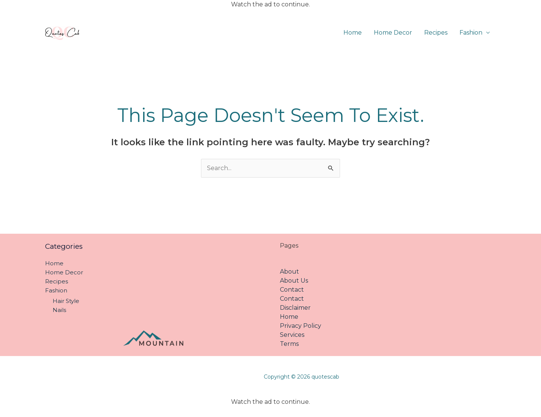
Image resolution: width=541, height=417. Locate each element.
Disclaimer (295, 307)
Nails (59, 310)
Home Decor (393, 32)
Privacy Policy (300, 325)
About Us (294, 280)
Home (352, 32)
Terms (289, 343)
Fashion (470, 32)
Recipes (435, 32)
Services (292, 334)
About (289, 271)
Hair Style (66, 300)
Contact (292, 289)
